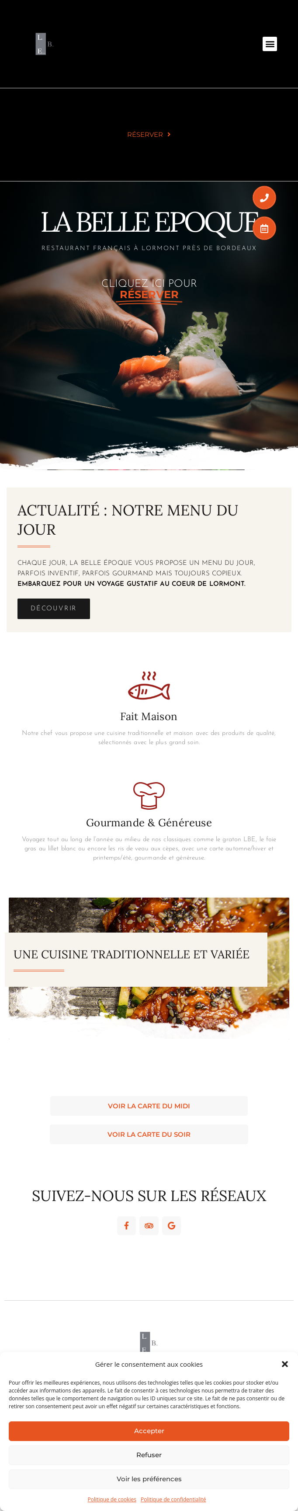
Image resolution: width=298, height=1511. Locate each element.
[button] (285, 1364)
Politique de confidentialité (173, 1499)
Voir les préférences (149, 1479)
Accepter (149, 1431)
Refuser (149, 1455)
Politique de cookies (112, 1499)
